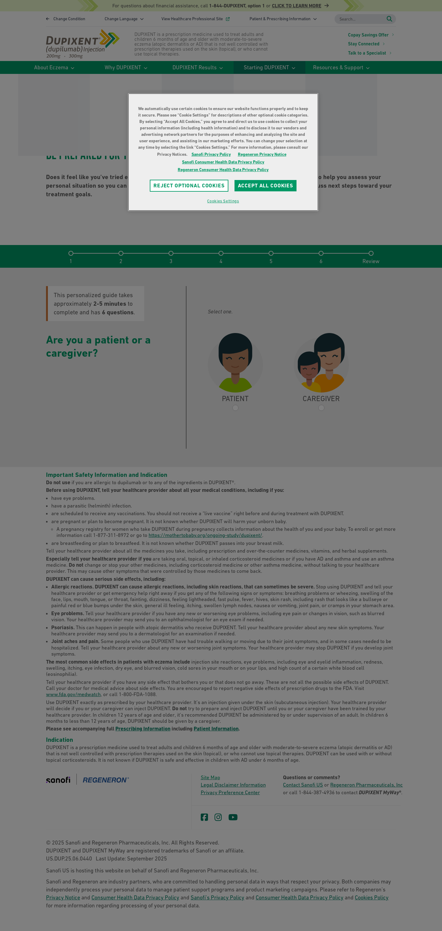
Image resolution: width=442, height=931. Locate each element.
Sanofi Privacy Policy (211, 154)
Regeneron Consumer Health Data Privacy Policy (223, 169)
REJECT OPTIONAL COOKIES (189, 185)
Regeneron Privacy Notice (262, 154)
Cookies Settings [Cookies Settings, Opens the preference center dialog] (223, 201)
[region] (223, 152)
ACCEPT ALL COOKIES (265, 185)
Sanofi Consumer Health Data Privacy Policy (223, 161)
